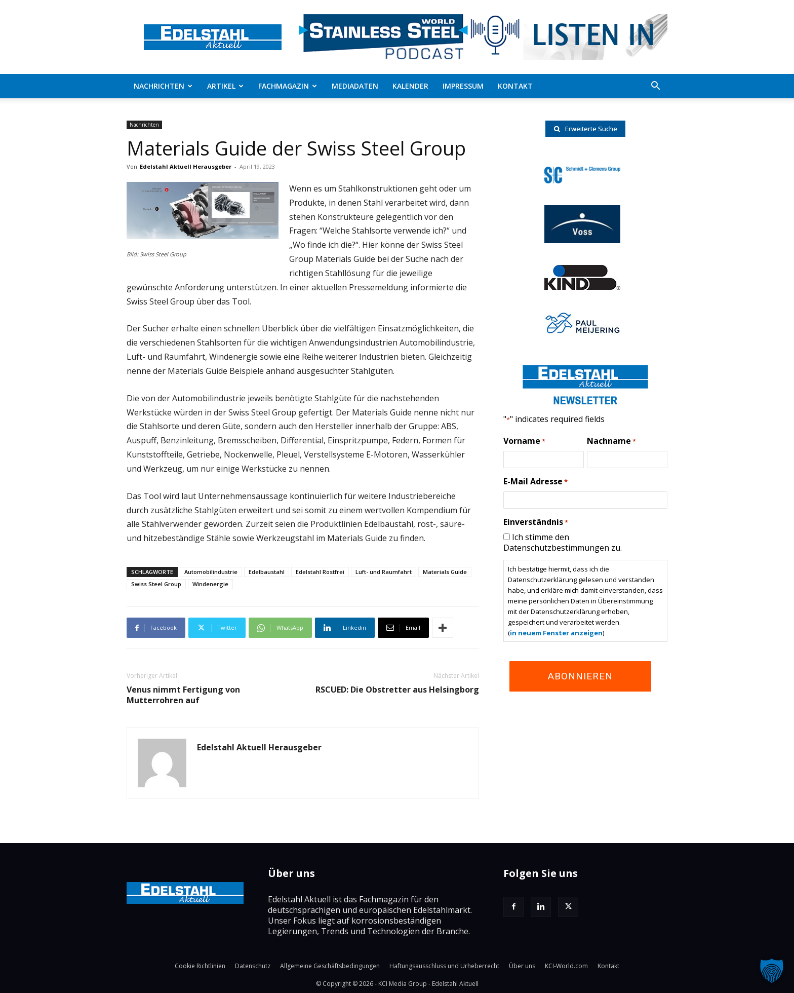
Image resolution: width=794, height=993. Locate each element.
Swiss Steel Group (156, 584)
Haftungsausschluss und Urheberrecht (444, 966)
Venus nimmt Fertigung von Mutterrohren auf (183, 695)
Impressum (463, 86)
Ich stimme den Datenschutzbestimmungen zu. (562, 542)
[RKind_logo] (582, 286)
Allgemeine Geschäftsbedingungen (330, 966)
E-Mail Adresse (535, 481)
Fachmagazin (287, 86)
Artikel (225, 86)
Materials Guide (445, 572)
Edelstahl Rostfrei (320, 572)
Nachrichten (163, 86)
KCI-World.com (566, 966)
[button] (655, 86)
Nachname (611, 441)
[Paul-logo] (582, 331)
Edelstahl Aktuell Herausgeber (185, 166)
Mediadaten (355, 86)
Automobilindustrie (210, 572)
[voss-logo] (582, 240)
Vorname (524, 441)
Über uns (522, 966)
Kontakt (515, 86)
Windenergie (210, 584)
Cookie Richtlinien (200, 966)
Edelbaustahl (267, 572)
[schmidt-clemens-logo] (582, 180)
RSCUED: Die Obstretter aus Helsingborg (397, 689)
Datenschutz (252, 966)
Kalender (410, 86)
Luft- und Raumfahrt (383, 572)
